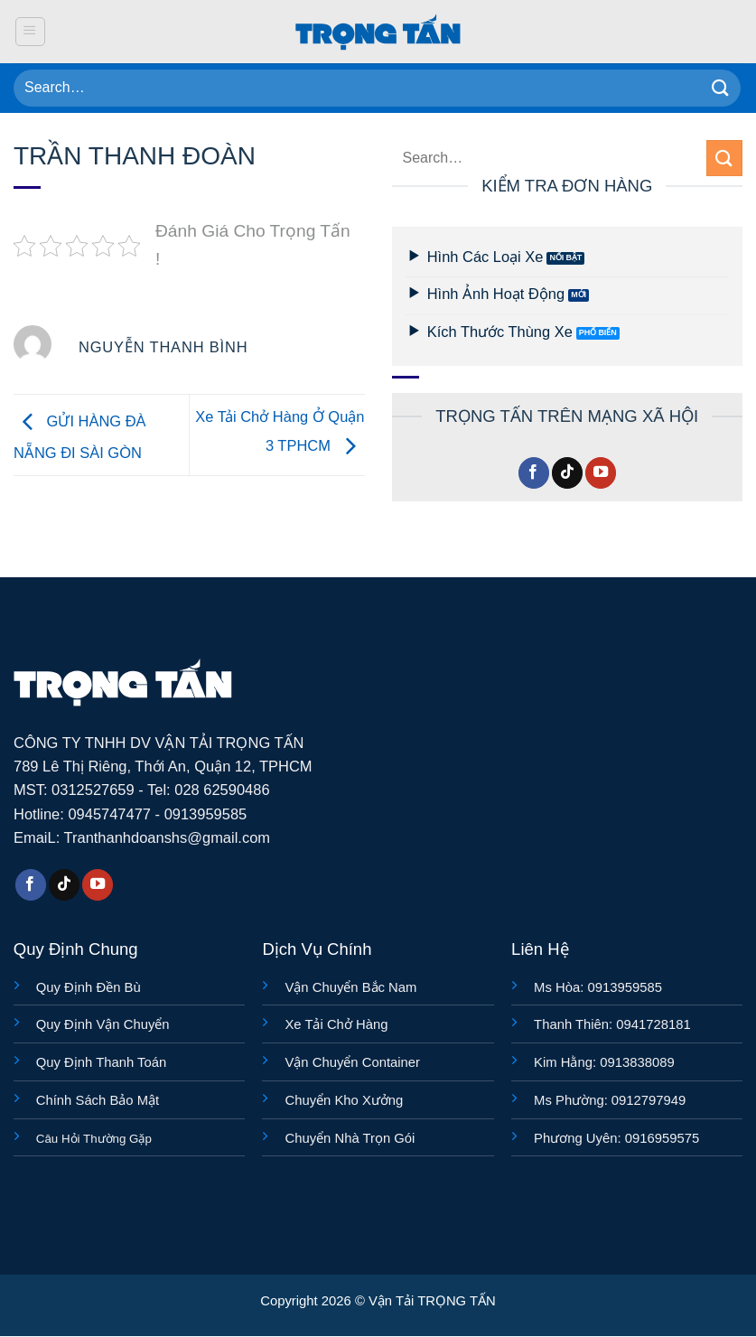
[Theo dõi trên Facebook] (533, 473)
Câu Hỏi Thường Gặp (94, 1138)
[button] (30, 32)
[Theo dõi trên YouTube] (600, 473)
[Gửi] (721, 88)
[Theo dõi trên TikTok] (567, 473)
